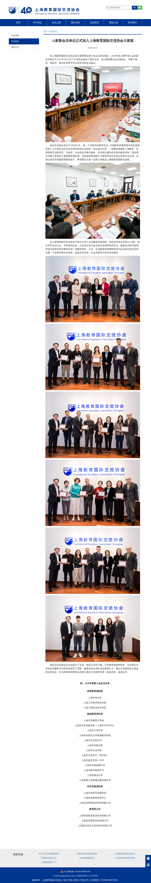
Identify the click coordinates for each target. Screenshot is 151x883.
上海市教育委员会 (87, 858)
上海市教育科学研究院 (125, 858)
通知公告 (113, 22)
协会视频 (15, 35)
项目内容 (75, 22)
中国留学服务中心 (49, 858)
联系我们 (132, 22)
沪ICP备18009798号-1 (109, 880)
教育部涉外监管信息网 (87, 854)
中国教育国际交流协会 (125, 854)
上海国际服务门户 (49, 862)
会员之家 (56, 22)
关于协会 (37, 22)
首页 (18, 22)
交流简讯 (94, 22)
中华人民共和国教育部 (49, 854)
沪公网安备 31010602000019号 (77, 871)
